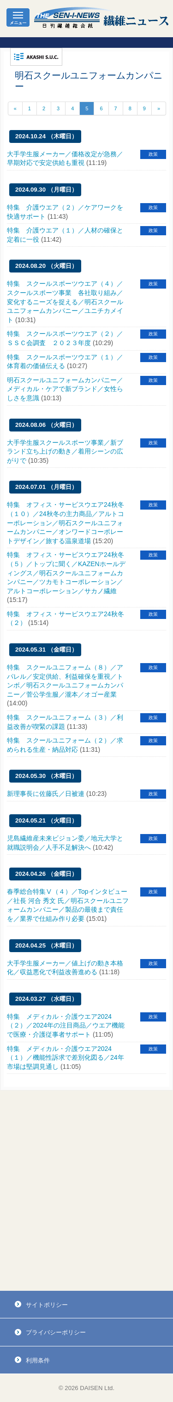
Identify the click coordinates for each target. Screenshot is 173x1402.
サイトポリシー (47, 1304)
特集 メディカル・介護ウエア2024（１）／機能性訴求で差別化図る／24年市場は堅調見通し (65, 1057)
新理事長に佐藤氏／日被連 (45, 793)
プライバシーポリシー (56, 1332)
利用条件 (38, 1360)
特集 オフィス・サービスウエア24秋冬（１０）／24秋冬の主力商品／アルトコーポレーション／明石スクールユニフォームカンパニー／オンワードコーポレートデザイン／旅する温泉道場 (65, 522)
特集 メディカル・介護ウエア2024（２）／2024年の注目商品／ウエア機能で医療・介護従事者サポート (66, 1025)
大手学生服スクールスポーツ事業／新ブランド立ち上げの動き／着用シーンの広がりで (65, 451)
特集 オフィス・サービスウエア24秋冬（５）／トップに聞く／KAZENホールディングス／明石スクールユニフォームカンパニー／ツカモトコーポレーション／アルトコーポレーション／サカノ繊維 (66, 572)
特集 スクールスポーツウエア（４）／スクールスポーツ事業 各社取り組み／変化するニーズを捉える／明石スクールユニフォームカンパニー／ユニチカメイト (65, 301)
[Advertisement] (86, 1191)
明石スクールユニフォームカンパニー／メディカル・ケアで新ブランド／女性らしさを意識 (65, 389)
